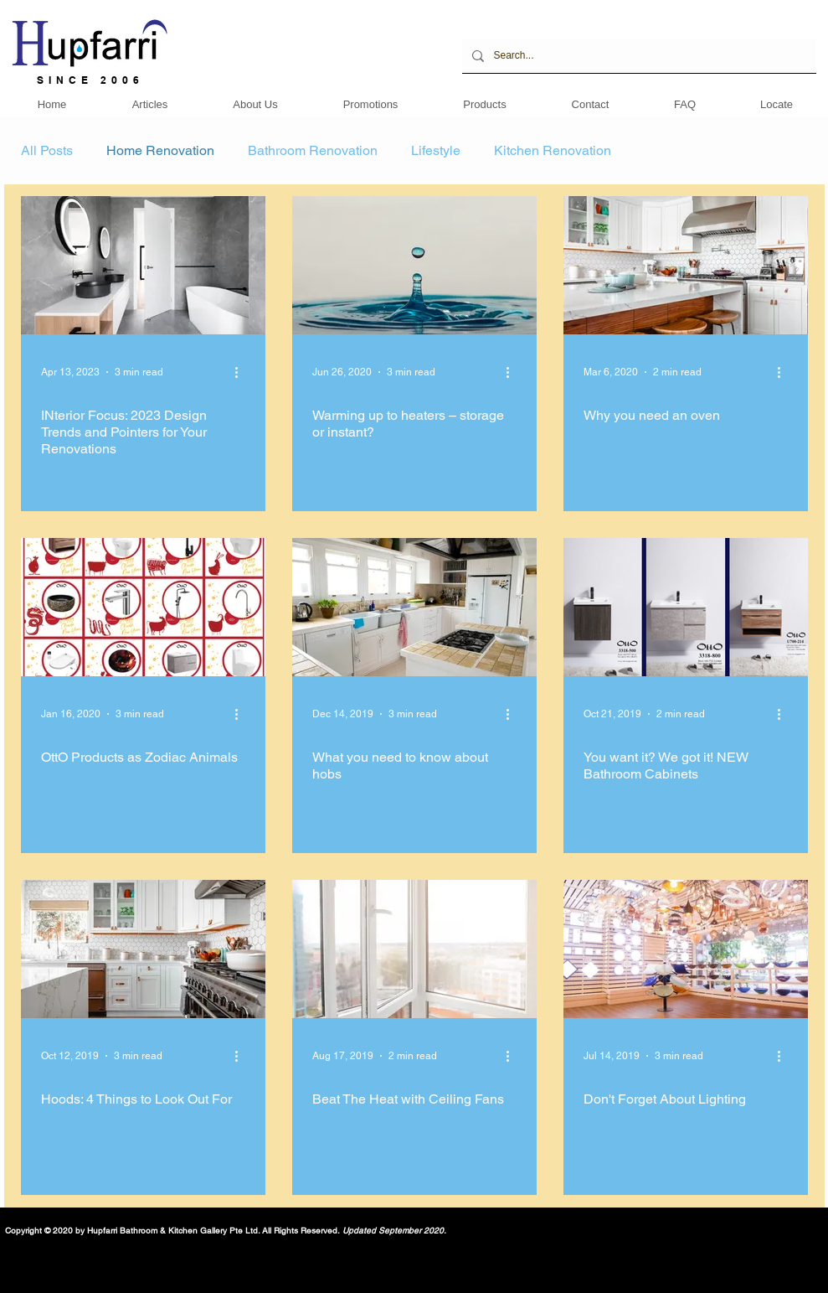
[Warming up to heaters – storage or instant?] (414, 265)
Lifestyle (435, 150)
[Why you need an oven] (685, 265)
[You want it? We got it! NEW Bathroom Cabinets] (685, 607)
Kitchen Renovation (552, 150)
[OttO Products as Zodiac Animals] (143, 607)
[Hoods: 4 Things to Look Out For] (143, 949)
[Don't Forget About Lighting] (685, 949)
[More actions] (243, 372)
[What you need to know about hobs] (414, 607)
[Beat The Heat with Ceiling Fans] (414, 949)
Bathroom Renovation (313, 150)
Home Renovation (160, 150)
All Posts (47, 150)
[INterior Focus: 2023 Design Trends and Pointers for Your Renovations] (143, 265)
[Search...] (637, 56)
